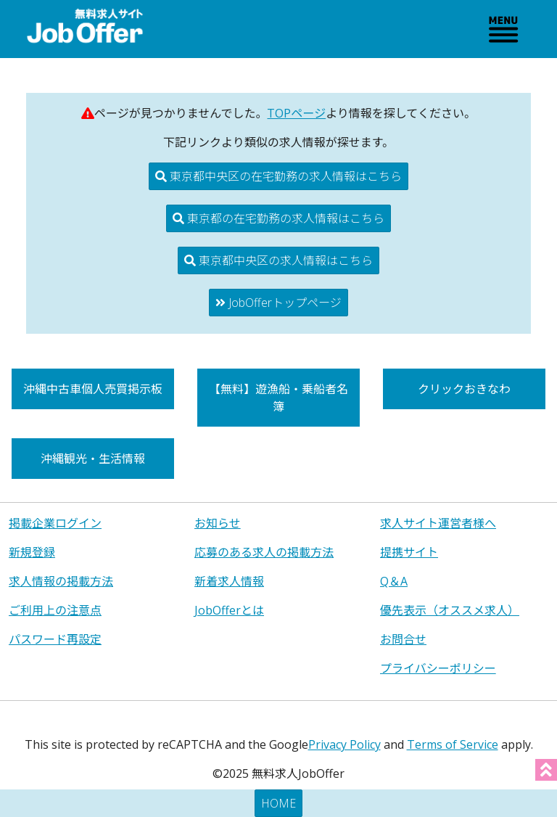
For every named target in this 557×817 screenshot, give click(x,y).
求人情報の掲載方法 (61, 581)
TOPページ (296, 113)
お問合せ (403, 639)
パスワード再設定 (55, 639)
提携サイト (409, 552)
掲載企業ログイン (55, 523)
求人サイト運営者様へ (438, 523)
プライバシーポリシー (438, 668)
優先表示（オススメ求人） (449, 610)
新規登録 (32, 552)
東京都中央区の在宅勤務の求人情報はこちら (278, 176)
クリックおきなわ (464, 389)
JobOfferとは (229, 610)
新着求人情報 (229, 581)
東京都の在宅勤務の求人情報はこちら (278, 218)
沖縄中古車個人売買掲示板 (92, 389)
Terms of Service (452, 744)
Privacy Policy (344, 744)
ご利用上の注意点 (55, 610)
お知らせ (217, 523)
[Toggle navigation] (503, 29)
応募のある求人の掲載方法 (264, 552)
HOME (278, 803)
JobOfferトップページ (278, 303)
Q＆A (394, 581)
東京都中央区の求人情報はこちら (278, 260)
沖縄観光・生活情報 (93, 459)
